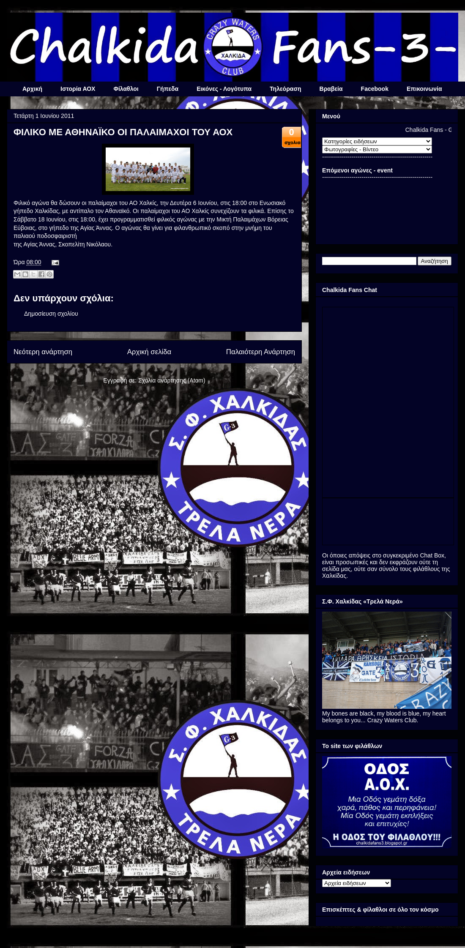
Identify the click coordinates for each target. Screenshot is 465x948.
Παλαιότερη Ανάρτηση (260, 352)
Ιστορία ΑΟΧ (77, 88)
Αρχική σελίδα (149, 352)
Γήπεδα (167, 88)
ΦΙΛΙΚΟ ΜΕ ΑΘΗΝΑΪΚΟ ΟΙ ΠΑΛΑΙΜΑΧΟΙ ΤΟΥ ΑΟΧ (123, 132)
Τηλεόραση (285, 88)
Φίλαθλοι (125, 88)
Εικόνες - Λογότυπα (224, 88)
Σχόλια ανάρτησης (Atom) (171, 380)
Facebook (374, 88)
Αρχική (32, 88)
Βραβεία (331, 88)
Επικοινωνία (424, 88)
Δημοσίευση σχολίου (51, 313)
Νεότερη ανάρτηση (43, 352)
